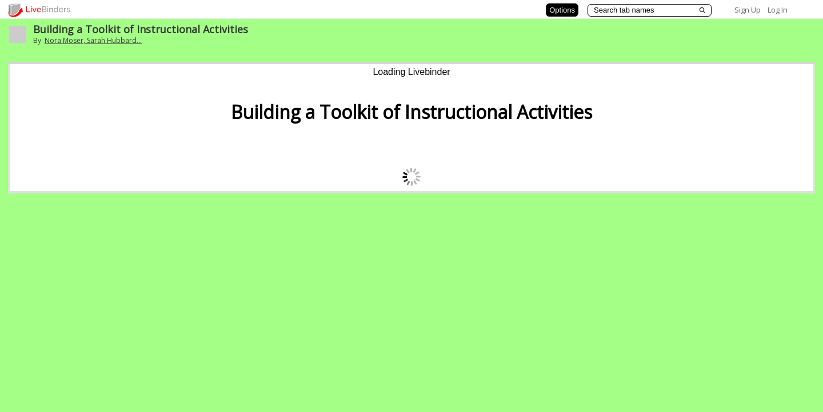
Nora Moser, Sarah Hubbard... (93, 40)
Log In (778, 10)
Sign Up (747, 10)
